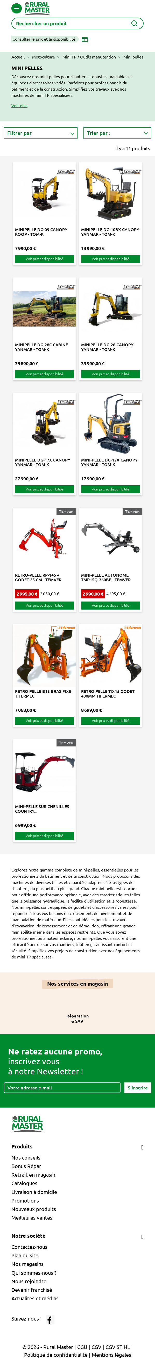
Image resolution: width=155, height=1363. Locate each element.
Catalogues (24, 1183)
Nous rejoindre (28, 1281)
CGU (82, 1347)
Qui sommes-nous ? (34, 1273)
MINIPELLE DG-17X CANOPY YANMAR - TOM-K (42, 462)
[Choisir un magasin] (86, 39)
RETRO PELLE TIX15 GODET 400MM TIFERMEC (108, 693)
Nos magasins (27, 1264)
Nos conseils (25, 1158)
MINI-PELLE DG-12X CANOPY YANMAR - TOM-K (109, 462)
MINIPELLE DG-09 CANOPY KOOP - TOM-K (41, 232)
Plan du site (24, 1255)
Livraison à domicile (34, 1192)
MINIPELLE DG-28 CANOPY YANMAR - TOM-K (107, 347)
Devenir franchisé (31, 1290)
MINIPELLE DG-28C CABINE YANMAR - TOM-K (41, 347)
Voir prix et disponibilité (44, 259)
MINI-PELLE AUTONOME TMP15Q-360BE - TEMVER (106, 577)
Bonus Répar (26, 1166)
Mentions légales (111, 1355)
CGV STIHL (117, 1347)
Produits (22, 1146)
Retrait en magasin (33, 1175)
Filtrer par (19, 133)
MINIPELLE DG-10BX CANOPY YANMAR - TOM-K (110, 232)
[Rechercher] (77, 23)
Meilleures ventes (31, 1218)
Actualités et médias (35, 1298)
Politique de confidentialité (56, 1355)
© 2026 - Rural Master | (49, 1347)
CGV (96, 1347)
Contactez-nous (29, 1247)
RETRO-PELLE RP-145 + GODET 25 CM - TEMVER (38, 577)
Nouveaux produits (33, 1209)
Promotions (25, 1201)
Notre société (28, 1236)
